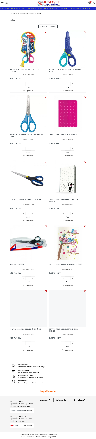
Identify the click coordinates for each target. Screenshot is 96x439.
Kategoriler (61, 400)
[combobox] (12, 426)
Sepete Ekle (28, 91)
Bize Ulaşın (79, 400)
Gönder (28, 411)
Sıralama (53, 26)
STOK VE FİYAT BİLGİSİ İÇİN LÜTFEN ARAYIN (44, 8)
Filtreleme (43, 26)
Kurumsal (43, 400)
